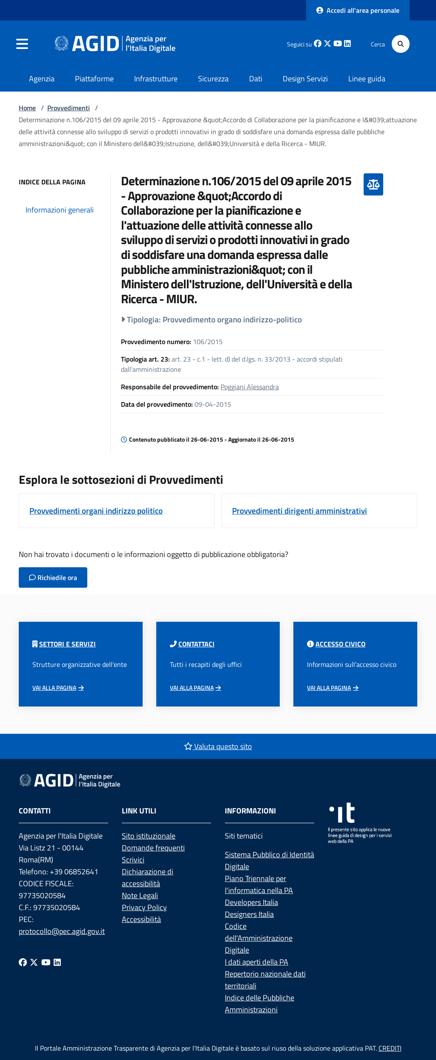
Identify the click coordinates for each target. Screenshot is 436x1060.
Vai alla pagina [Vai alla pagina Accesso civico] (329, 687)
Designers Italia (249, 914)
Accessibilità (141, 919)
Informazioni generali (60, 209)
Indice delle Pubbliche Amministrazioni (259, 1003)
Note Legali (140, 895)
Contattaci (196, 644)
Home (27, 108)
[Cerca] (401, 44)
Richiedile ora (53, 577)
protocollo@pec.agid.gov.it (62, 931)
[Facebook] (23, 962)
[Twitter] (34, 962)
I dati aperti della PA (256, 962)
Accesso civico (340, 644)
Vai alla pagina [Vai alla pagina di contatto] (192, 687)
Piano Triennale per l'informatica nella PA (259, 884)
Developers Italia (251, 902)
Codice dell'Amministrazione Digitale (259, 938)
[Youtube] (46, 962)
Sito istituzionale (148, 836)
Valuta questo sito (218, 746)
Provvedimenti (68, 108)
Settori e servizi (67, 644)
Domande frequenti (153, 847)
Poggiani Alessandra (250, 387)
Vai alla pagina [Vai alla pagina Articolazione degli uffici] (54, 687)
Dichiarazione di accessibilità (147, 877)
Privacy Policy (144, 907)
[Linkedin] (57, 962)
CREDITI (390, 1048)
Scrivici (133, 859)
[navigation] (22, 44)
